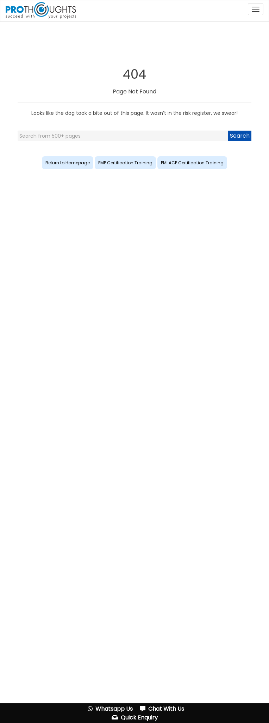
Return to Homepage (67, 163)
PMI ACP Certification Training (192, 163)
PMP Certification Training (125, 163)
